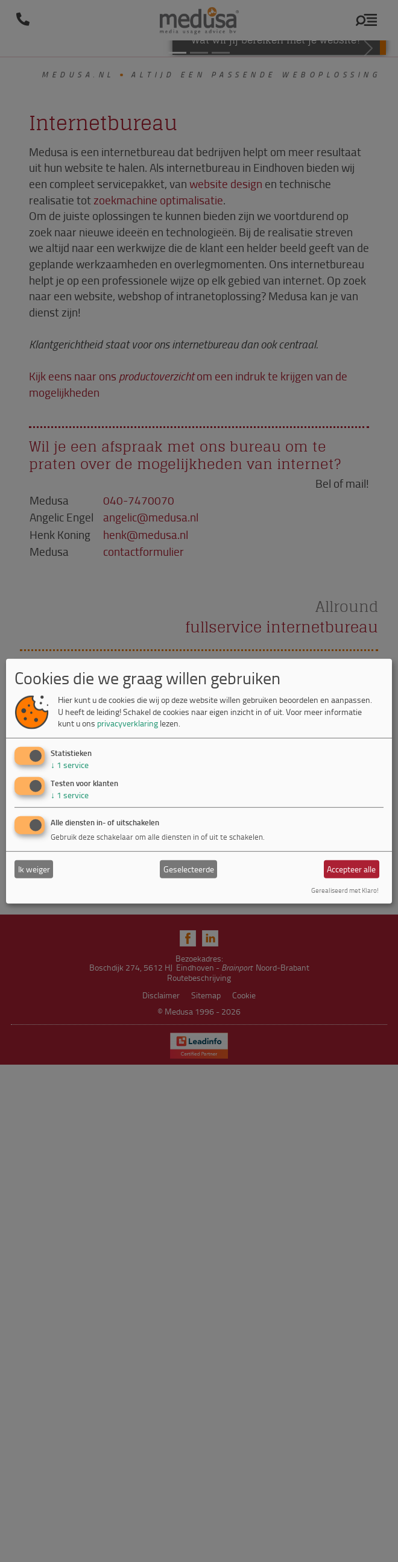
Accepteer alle (351, 869)
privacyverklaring (127, 723)
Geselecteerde (188, 869)
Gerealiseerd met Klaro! (345, 890)
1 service (70, 764)
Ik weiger (34, 869)
